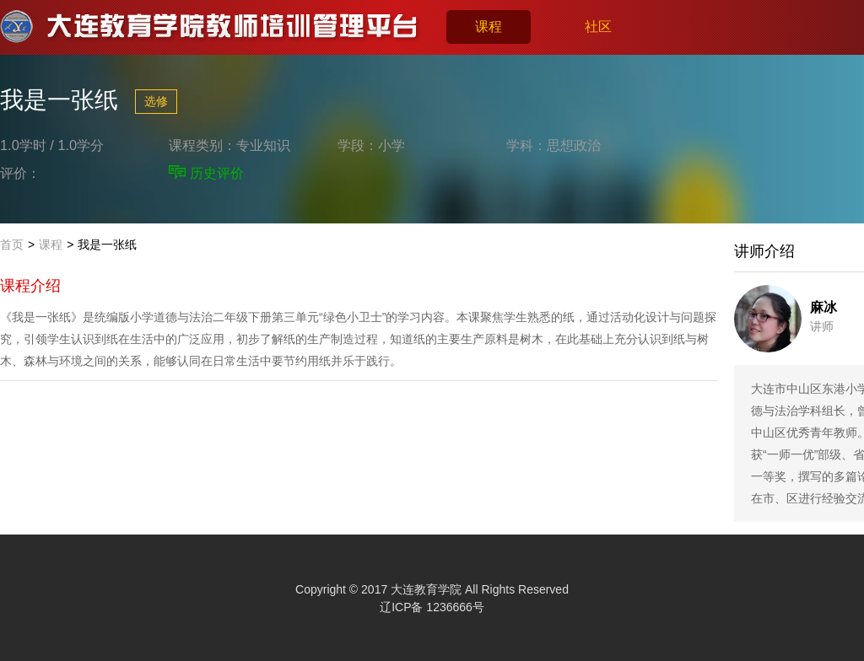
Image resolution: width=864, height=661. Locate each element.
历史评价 (217, 172)
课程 (488, 26)
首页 (12, 244)
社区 (598, 26)
